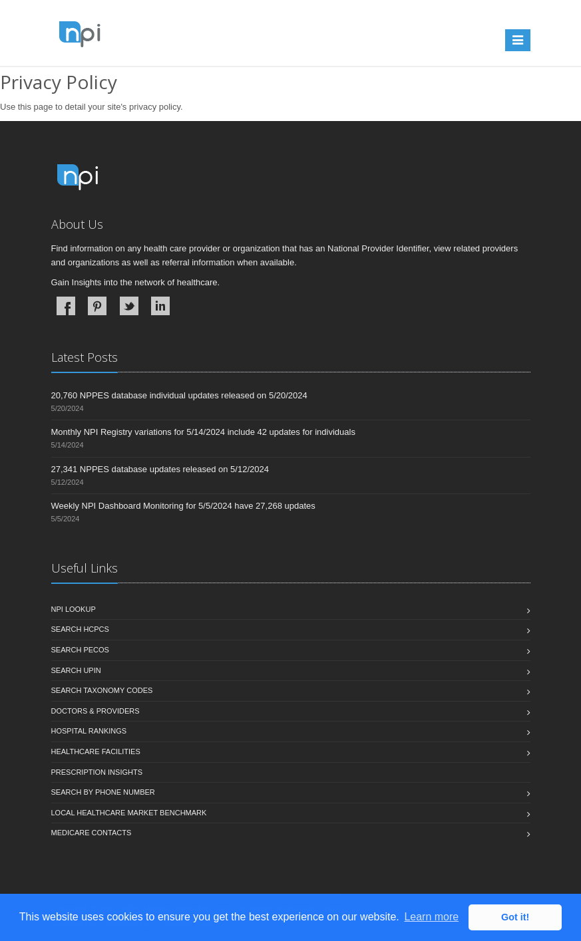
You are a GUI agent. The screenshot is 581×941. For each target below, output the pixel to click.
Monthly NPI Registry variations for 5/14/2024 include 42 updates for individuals (203, 432)
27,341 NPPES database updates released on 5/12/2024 (160, 469)
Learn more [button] (431, 916)
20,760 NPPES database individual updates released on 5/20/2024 (179, 395)
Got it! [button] (515, 917)
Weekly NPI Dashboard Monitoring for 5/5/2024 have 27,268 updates (183, 506)
